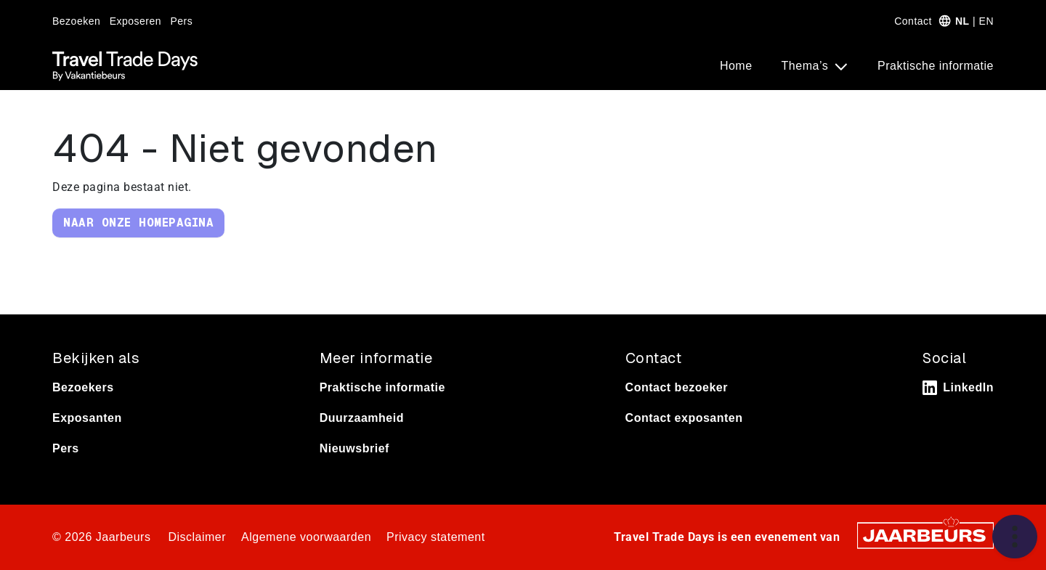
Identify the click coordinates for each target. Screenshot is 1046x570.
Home (736, 66)
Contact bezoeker (676, 387)
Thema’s (807, 66)
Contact (913, 21)
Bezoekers (83, 387)
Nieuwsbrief (354, 448)
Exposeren (135, 21)
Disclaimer (197, 537)
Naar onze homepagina (138, 222)
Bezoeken (76, 21)
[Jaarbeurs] (925, 535)
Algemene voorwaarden (306, 537)
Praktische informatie (935, 66)
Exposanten (87, 418)
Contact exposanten (684, 418)
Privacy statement (435, 537)
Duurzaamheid (362, 418)
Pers (182, 21)
